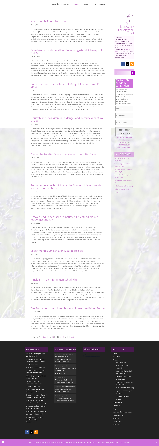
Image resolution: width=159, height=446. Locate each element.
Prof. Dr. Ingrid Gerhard (122, 50)
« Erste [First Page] (44, 337)
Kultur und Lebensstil (121, 189)
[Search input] (123, 73)
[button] (123, 64)
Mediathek (116, 406)
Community (117, 421)
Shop (94, 4)
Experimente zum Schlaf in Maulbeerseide (57, 251)
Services (85, 4)
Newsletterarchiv (123, 145)
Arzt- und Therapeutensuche (122, 412)
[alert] (94, 356)
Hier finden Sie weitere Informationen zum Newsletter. (124, 140)
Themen (75, 4)
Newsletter (116, 418)
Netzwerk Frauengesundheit (125, 24)
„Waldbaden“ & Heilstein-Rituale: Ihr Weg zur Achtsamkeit (34, 419)
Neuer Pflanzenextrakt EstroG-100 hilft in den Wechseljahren (65, 370)
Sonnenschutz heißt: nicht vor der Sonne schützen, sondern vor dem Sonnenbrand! (67, 187)
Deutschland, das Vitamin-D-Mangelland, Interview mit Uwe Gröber (67, 119)
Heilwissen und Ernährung (123, 186)
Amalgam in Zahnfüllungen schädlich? (54, 279)
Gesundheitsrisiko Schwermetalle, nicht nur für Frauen (64, 154)
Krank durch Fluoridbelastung (49, 21)
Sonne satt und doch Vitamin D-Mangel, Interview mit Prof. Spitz (67, 85)
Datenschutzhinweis (124, 147)
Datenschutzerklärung (72, 443)
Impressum (102, 4)
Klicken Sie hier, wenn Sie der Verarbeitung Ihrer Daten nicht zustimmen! (105, 443)
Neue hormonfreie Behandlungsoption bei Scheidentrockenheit (34, 383)
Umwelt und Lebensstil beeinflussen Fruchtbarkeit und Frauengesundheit (64, 218)
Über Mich (65, 4)
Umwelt (117, 192)
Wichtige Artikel (121, 362)
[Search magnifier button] (133, 73)
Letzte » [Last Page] (73, 337)
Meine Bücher (117, 403)
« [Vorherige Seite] (48, 337)
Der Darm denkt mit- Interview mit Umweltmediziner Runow (68, 308)
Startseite (55, 4)
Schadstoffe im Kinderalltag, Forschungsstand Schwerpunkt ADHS (67, 51)
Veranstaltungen (118, 415)
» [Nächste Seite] (68, 337)
